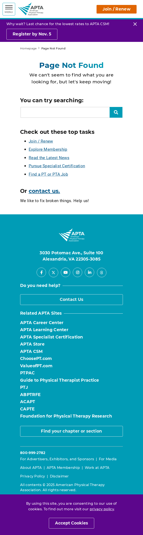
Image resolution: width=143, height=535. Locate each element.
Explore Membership (48, 149)
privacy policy (102, 509)
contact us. (44, 191)
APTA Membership (63, 468)
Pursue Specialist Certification (57, 165)
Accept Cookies (71, 523)
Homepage (28, 48)
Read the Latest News (49, 157)
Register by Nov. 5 (32, 34)
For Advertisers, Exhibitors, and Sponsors (57, 459)
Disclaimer (59, 476)
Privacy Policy (32, 476)
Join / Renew (117, 9)
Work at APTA (97, 468)
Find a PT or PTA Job (48, 174)
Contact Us (71, 299)
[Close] (135, 23)
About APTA (31, 468)
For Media (108, 459)
